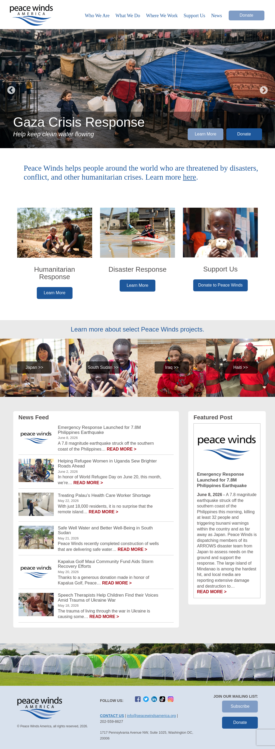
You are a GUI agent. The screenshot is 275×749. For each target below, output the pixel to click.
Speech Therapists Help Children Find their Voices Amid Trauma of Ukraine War (108, 598)
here (189, 177)
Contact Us (112, 716)
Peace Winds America (31, 17)
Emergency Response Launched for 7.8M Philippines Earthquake (99, 430)
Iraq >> (172, 367)
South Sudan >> (103, 367)
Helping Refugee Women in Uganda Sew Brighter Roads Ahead (107, 464)
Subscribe (240, 706)
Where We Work (162, 15)
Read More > (212, 591)
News (216, 15)
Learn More (206, 134)
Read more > (122, 449)
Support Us (194, 15)
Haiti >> (240, 367)
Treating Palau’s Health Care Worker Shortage (104, 495)
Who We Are (97, 15)
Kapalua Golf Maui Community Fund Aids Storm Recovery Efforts (106, 564)
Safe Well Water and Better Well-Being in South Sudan (105, 530)
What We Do (127, 15)
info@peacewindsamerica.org (151, 716)
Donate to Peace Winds (220, 285)
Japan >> (34, 367)
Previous (11, 88)
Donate (246, 15)
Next (263, 88)
